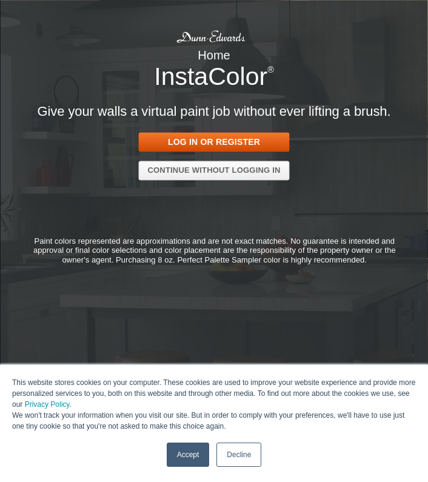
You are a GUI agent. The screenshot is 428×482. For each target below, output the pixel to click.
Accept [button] (188, 454)
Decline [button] (239, 454)
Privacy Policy (47, 404)
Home (214, 55)
